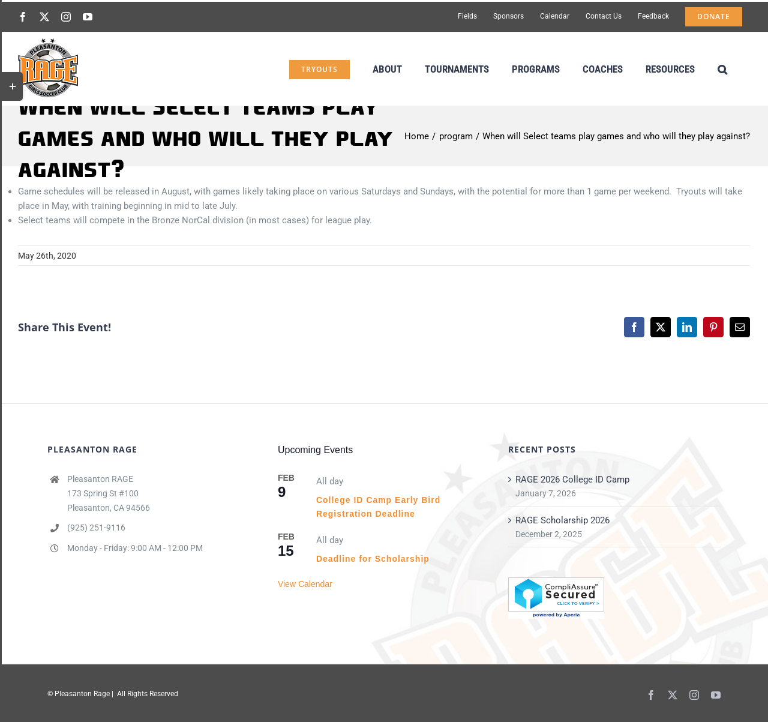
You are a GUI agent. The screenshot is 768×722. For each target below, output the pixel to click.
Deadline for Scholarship (373, 559)
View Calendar (305, 584)
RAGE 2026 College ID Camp (572, 479)
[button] (722, 68)
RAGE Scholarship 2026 (562, 520)
